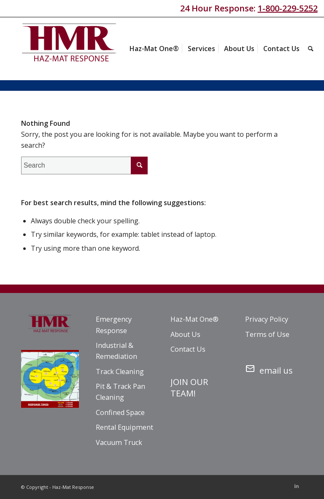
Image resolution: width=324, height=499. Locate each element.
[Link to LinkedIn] (296, 486)
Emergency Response (114, 325)
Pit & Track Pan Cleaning (120, 392)
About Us (185, 334)
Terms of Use (267, 334)
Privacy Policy (266, 319)
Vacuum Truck (119, 442)
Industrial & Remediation (116, 351)
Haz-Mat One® (194, 319)
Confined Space (120, 412)
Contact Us (187, 349)
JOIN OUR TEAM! (189, 387)
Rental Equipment (124, 427)
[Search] (311, 48)
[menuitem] (154, 48)
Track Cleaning (120, 371)
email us (269, 369)
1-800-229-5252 (288, 8)
